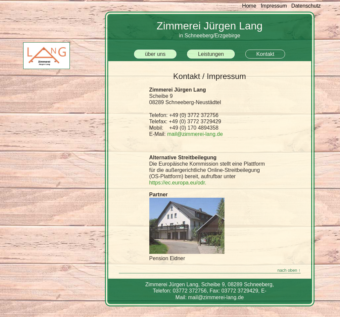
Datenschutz (306, 6)
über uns (155, 54)
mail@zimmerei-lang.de (195, 134)
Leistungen (211, 54)
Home (251, 6)
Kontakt (265, 54)
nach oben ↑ (289, 270)
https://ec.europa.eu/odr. (178, 182)
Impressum (274, 6)
